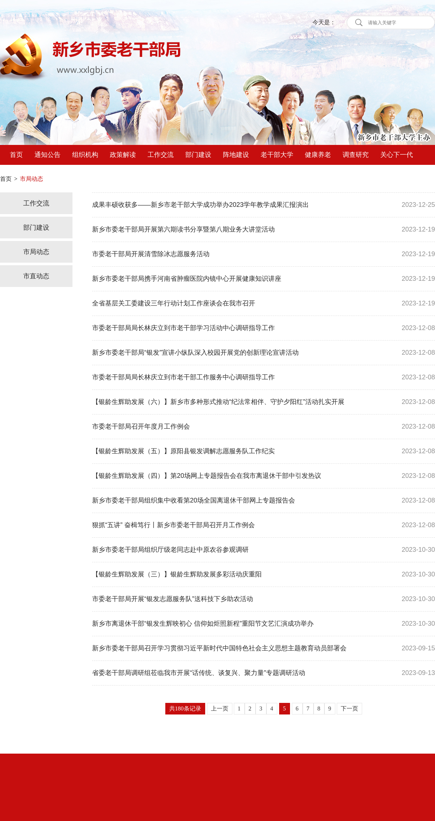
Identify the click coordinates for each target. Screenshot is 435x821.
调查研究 (356, 154)
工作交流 (161, 154)
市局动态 (36, 251)
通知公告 (47, 154)
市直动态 (36, 276)
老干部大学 (277, 154)
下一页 (349, 708)
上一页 (219, 708)
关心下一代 (396, 154)
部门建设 (198, 154)
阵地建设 (236, 154)
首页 (16, 154)
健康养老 (318, 154)
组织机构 (85, 154)
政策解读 (123, 154)
